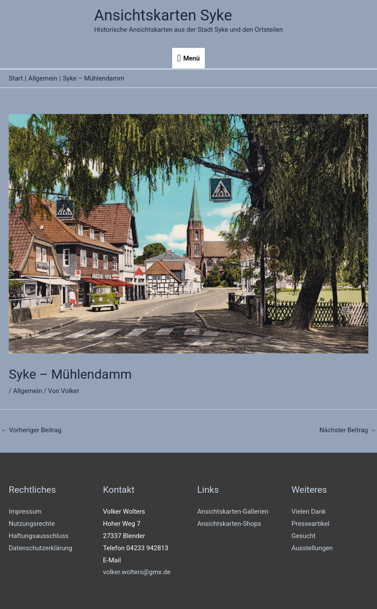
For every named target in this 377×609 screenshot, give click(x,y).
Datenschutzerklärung (40, 548)
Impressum (25, 511)
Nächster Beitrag (347, 430)
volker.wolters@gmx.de (136, 572)
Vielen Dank (309, 511)
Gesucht (304, 536)
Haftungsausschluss (38, 536)
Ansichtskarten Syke (163, 15)
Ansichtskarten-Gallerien (232, 511)
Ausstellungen (312, 548)
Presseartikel (310, 524)
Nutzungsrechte (32, 524)
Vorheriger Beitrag (31, 430)
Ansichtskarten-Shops (229, 524)
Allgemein (27, 391)
